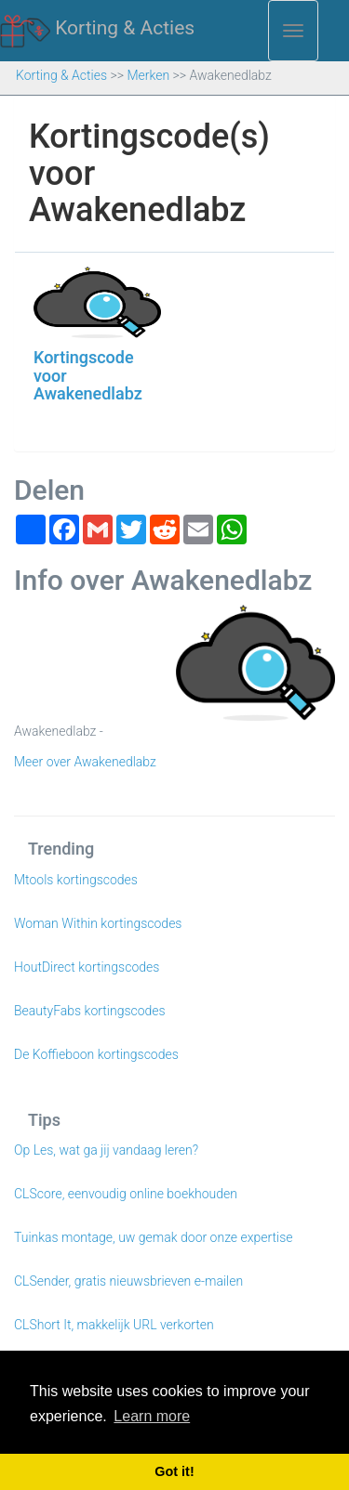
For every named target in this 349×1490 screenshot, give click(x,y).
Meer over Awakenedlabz (85, 761)
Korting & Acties (97, 29)
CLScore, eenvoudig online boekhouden (125, 1193)
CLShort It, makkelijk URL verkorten (114, 1324)
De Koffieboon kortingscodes (96, 1054)
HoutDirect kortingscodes (86, 967)
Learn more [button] (152, 1416)
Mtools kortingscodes (76, 879)
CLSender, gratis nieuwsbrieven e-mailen (128, 1281)
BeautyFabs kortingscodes (90, 1010)
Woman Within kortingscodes (97, 923)
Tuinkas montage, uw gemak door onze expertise (153, 1237)
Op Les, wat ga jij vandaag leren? (106, 1150)
